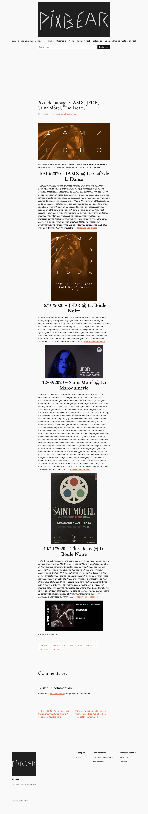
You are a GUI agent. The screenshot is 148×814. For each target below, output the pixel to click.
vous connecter (57, 693)
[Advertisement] (74, 70)
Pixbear (57, 114)
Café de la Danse (59, 645)
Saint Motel (44, 649)
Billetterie (68, 114)
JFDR (80, 645)
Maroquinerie (91, 645)
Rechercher (103, 47)
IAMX (72, 645)
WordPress (25, 801)
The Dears (56, 649)
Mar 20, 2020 (43, 114)
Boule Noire (44, 645)
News (75, 114)
